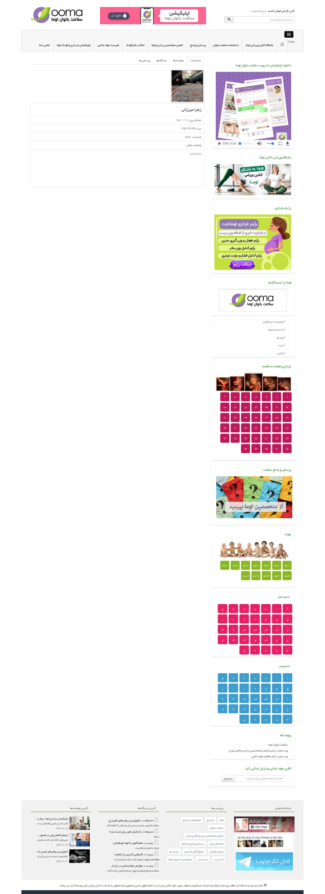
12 (245, 407)
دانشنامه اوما (275, 330)
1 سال (245, 576)
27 (235, 428)
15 (287, 418)
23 (276, 428)
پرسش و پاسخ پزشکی (192, 843)
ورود (263, 11)
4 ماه (256, 565)
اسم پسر (284, 666)
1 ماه (287, 565)
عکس (280, 353)
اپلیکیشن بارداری (191, 820)
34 (235, 438)
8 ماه (287, 576)
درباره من (195, 153)
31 (266, 438)
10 (266, 407)
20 (235, 418)
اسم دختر (284, 596)
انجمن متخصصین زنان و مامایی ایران (204, 835)
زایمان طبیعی (216, 851)
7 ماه (225, 565)
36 (287, 449)
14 (224, 407)
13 (235, 407)
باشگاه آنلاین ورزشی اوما (259, 45)
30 (276, 438)
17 (266, 418)
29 (287, 438)
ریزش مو (174, 851)
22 (287, 428)
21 (224, 418)
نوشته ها (178, 60)
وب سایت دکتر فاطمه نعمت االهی (269, 756)
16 (276, 418)
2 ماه (276, 565)
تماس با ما (44, 45)
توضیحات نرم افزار (272, 322)
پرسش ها (144, 60)
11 (256, 407)
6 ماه (235, 565)
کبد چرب (218, 859)
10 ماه (266, 576)
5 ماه (245, 565)
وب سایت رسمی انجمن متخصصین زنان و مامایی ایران (258, 750)
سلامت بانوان (216, 827)
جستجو (228, 778)
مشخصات (195, 60)
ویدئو (280, 337)
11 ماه (256, 576)
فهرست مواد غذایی (108, 45)
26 (245, 428)
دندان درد (202, 859)
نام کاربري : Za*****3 (189, 120)
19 (245, 418)
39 (256, 449)
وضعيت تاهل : (193, 145)
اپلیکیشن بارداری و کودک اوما (74, 45)
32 (256, 438)
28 (224, 428)
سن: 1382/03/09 (191, 128)
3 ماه (266, 565)
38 (266, 449)
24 (266, 428)
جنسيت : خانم (193, 137)
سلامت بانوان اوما (278, 745)
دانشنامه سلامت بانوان (226, 45)
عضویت (255, 11)
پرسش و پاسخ (198, 45)
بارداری (210, 820)
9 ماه (276, 576)
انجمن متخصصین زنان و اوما (167, 45)
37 (276, 449)
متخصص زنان (216, 843)
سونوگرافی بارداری (194, 851)
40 (245, 449)
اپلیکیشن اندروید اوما (180, 859)
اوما (221, 820)
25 (256, 428)
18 (256, 418)
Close (291, 42)
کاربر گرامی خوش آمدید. (280, 11)
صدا (281, 345)
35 (224, 438)
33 (245, 438)
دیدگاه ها (161, 60)
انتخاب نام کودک (135, 45)
